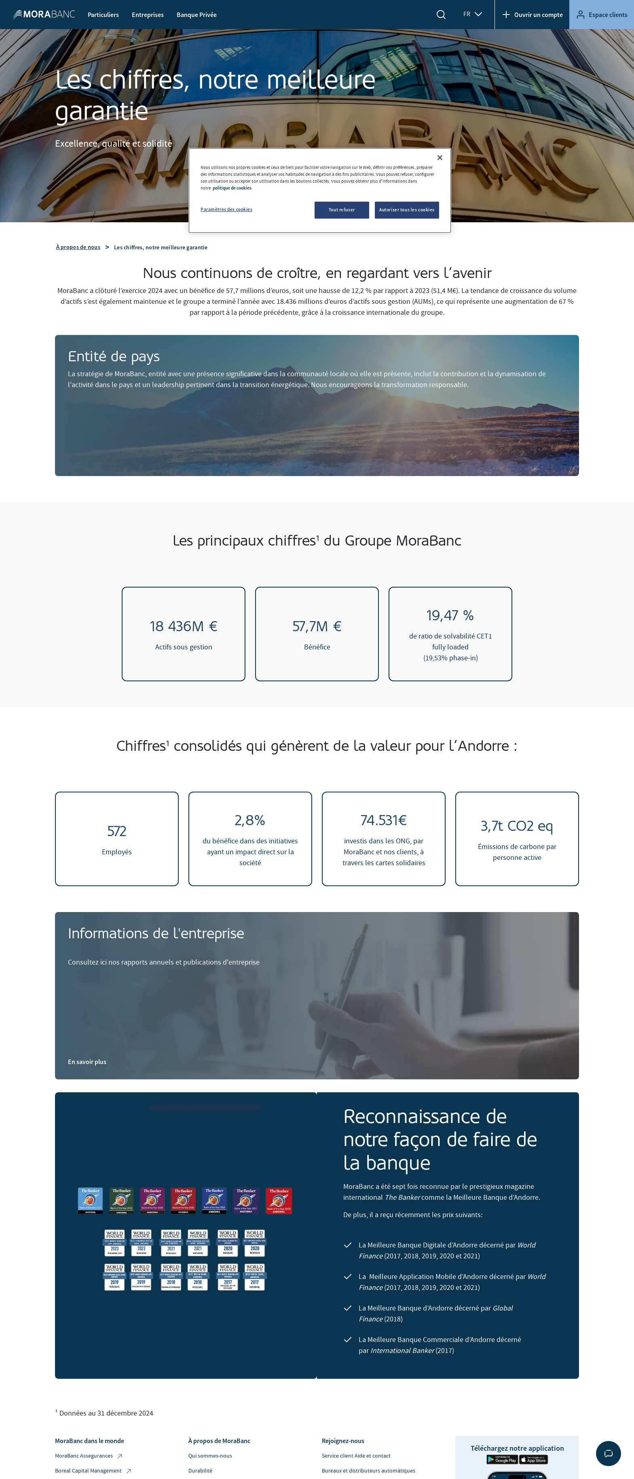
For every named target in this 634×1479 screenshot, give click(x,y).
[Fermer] (440, 157)
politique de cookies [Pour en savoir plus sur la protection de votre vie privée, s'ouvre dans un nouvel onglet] (232, 188)
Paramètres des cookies (227, 209)
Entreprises (148, 15)
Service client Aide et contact (356, 1456)
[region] (319, 190)
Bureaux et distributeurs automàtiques (368, 1471)
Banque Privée (197, 15)
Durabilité (200, 1471)
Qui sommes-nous (210, 1456)
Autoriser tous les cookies (407, 210)
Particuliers (103, 15)
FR (473, 14)
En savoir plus (87, 1062)
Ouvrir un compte (532, 14)
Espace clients (602, 14)
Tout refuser (342, 210)
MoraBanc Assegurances (89, 1456)
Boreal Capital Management (93, 1471)
